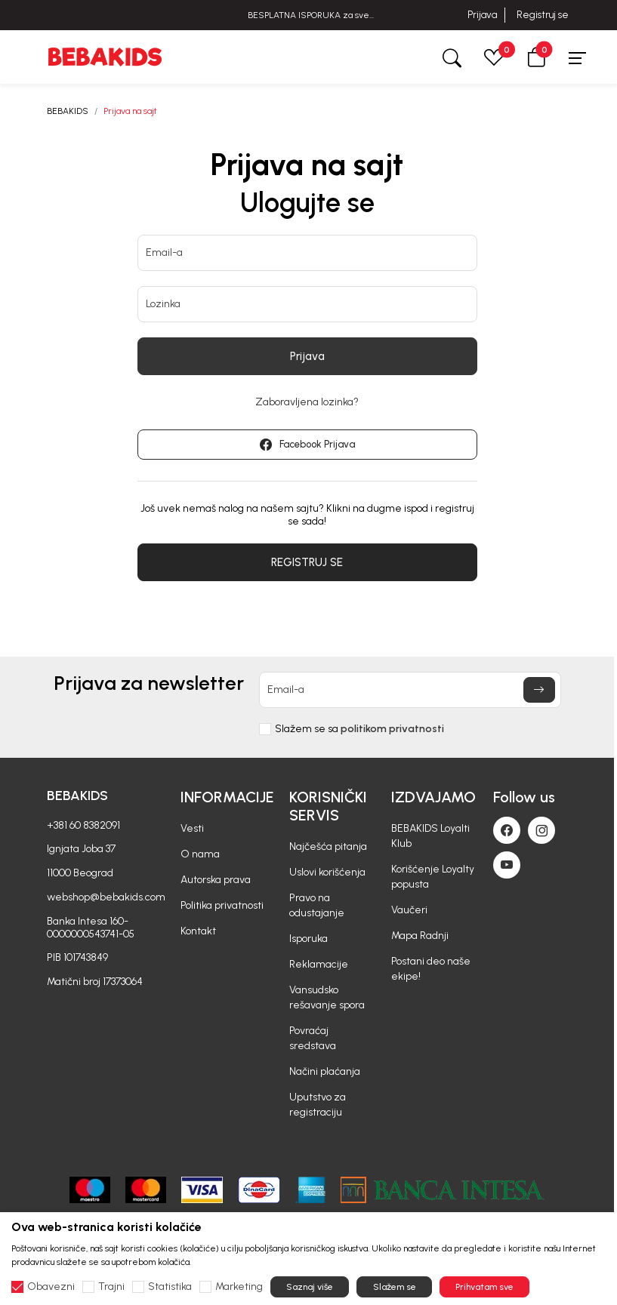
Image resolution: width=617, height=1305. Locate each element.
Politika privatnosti (222, 905)
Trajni (111, 1287)
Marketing (239, 1287)
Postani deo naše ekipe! (430, 969)
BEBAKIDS (67, 111)
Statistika (170, 1287)
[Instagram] (541, 830)
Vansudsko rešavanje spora (327, 997)
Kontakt (198, 931)
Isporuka (308, 938)
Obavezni (51, 1287)
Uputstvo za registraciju (317, 1105)
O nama (200, 854)
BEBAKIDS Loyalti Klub (430, 836)
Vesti (192, 828)
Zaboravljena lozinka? (307, 402)
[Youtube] (506, 865)
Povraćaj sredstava (312, 1038)
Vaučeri (409, 909)
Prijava (482, 14)
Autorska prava (215, 879)
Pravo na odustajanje (316, 905)
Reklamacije (318, 964)
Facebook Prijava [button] (307, 444)
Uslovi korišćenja (327, 872)
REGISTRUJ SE (307, 562)
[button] (536, 57)
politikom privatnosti (392, 728)
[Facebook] (506, 830)
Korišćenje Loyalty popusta (432, 877)
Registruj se (543, 14)
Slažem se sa (359, 729)
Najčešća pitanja (328, 846)
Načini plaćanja (324, 1071)
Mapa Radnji (420, 935)
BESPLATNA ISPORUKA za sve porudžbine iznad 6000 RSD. (308, 15)
